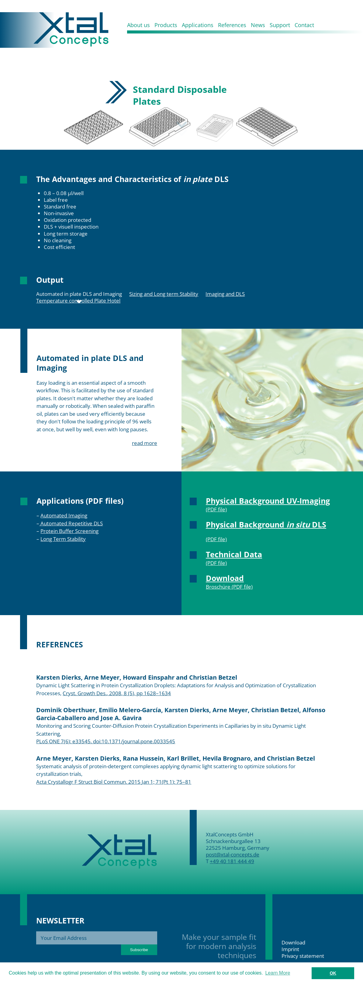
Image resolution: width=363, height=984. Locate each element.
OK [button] (333, 973)
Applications (197, 25)
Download (225, 578)
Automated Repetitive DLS (71, 523)
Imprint (290, 949)
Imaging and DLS (225, 294)
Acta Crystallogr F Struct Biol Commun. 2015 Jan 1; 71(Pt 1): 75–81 (113, 781)
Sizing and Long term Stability (163, 294)
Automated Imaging (63, 515)
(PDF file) (216, 509)
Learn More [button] (277, 972)
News (258, 25)
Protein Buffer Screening (69, 530)
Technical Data (234, 554)
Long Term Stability (63, 538)
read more (144, 442)
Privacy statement (303, 955)
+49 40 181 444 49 (232, 861)
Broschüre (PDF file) (229, 586)
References (232, 25)
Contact (304, 25)
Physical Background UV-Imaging (268, 501)
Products (165, 25)
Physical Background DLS (266, 524)
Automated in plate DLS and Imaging (79, 294)
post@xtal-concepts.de (232, 854)
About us (138, 25)
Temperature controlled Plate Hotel (78, 300)
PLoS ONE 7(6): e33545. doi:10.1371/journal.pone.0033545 (105, 741)
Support (280, 25)
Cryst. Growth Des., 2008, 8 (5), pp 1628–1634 (117, 693)
